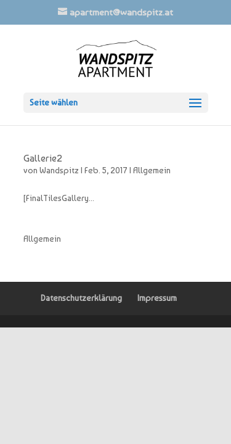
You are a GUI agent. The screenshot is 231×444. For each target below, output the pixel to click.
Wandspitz (59, 170)
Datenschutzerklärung (81, 298)
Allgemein (152, 170)
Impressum (157, 298)
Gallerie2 (42, 158)
